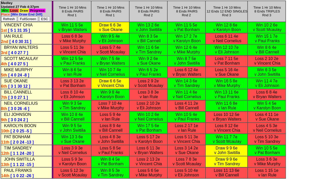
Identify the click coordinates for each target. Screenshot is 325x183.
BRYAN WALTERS (20, 47)
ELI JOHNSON (16, 114)
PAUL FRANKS (17, 170)
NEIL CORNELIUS (20, 103)
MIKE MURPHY (17, 70)
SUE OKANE (15, 81)
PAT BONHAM (16, 137)
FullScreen (28, 19)
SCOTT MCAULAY (20, 58)
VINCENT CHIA (17, 25)
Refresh (9, 19)
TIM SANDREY (17, 148)
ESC (44, 19)
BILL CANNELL (17, 92)
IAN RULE (12, 36)
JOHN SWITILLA (18, 159)
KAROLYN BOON (19, 126)
